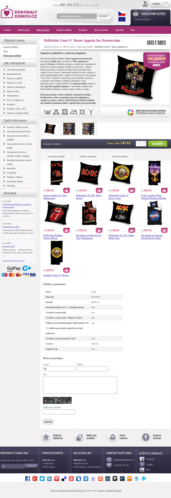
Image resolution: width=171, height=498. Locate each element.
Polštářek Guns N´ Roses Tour (119, 197)
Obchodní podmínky (14, 69)
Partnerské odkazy (13, 181)
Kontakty (9, 104)
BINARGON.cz (79, 493)
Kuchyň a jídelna (66, 30)
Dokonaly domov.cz (52, 47)
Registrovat (31, 469)
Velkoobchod (11, 95)
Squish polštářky (10, 47)
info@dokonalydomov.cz (120, 463)
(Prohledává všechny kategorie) (151, 111)
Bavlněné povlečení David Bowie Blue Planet (152, 237)
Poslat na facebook (157, 439)
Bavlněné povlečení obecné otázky (17, 162)
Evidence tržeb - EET (14, 108)
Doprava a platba (12, 78)
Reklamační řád (12, 74)
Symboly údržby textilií (15, 127)
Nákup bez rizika (12, 82)
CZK (121, 13)
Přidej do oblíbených (58, 439)
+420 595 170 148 (117, 468)
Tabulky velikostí (12, 177)
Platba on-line (11, 91)
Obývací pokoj (69, 47)
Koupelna (85, 30)
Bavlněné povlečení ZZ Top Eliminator (88, 237)
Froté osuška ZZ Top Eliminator (55, 197)
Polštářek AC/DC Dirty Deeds (89, 197)
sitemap (100, 493)
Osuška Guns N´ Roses (56, 275)
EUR (121, 19)
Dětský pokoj (25, 30)
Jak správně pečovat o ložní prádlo (17, 146)
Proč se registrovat (13, 100)
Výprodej (121, 30)
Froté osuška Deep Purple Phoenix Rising (153, 197)
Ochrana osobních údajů (16, 113)
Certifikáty (9, 172)
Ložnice (9, 30)
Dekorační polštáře (85, 47)
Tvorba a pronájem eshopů (61, 493)
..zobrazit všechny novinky (13, 260)
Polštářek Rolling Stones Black (53, 237)
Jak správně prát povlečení (17, 131)
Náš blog (9, 185)
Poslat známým (123, 439)
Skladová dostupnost (14, 87)
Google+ (146, 468)
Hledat (103, 16)
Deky (5, 51)
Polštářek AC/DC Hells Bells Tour (121, 237)
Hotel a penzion (103, 30)
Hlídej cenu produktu (91, 439)
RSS (144, 473)
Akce (133, 30)
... (10, 216)
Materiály (9, 168)
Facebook (147, 462)
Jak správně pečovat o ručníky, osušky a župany (16, 154)
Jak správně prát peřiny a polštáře (16, 137)
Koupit (157, 144)
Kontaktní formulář (113, 493)
